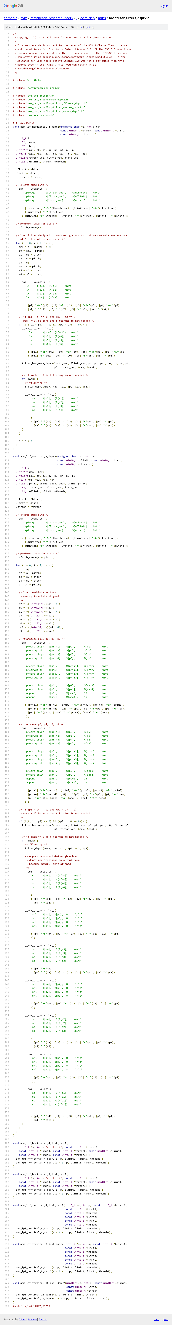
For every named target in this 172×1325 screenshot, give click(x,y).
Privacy (32, 1319)
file (80, 27)
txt (156, 1319)
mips (102, 18)
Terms (43, 1319)
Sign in (164, 6)
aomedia (10, 18)
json (165, 1319)
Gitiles (22, 1319)
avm (24, 18)
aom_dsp (87, 18)
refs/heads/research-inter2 (51, 18)
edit (90, 27)
